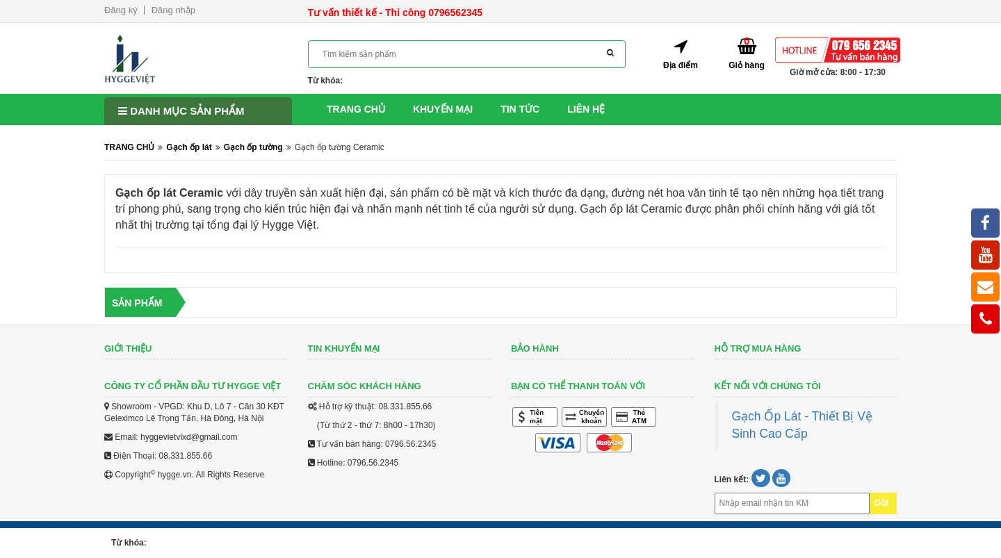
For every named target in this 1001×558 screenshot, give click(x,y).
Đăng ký (121, 10)
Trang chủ (356, 109)
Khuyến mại (443, 109)
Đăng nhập (173, 10)
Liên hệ (586, 109)
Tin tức (519, 109)
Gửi (881, 503)
